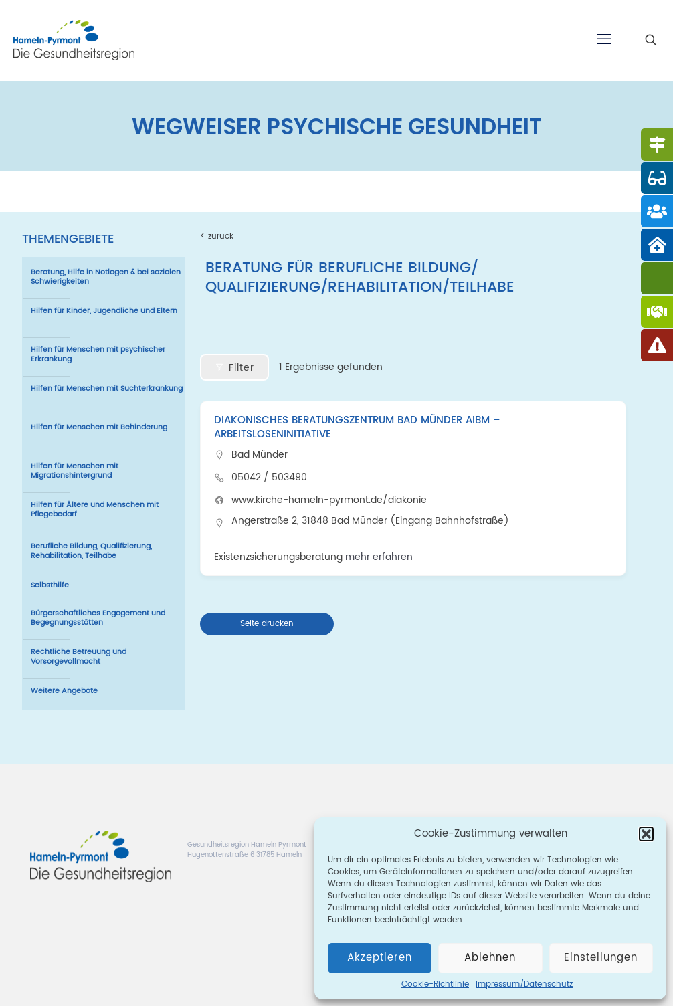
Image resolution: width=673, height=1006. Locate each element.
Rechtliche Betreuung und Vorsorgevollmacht (78, 657)
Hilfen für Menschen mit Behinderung (99, 427)
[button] (646, 834)
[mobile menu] (604, 40)
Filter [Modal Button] (234, 367)
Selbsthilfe (50, 585)
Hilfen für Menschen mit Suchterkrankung (107, 389)
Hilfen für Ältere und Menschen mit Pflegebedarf (95, 509)
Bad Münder (259, 454)
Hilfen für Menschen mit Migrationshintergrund (74, 471)
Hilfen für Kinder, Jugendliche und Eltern (104, 311)
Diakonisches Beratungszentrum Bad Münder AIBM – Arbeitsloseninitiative (357, 427)
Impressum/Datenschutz (524, 984)
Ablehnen (490, 957)
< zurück (216, 236)
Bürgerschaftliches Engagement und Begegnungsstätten (98, 618)
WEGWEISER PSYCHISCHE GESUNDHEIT (337, 127)
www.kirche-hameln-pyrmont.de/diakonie (329, 500)
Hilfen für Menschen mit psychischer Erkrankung (98, 354)
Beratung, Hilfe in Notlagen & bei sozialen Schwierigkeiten (106, 277)
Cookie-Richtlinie (435, 984)
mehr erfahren (378, 557)
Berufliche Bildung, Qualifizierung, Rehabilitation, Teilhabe (91, 551)
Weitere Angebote (64, 691)
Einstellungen (601, 957)
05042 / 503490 (269, 477)
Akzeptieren (379, 957)
